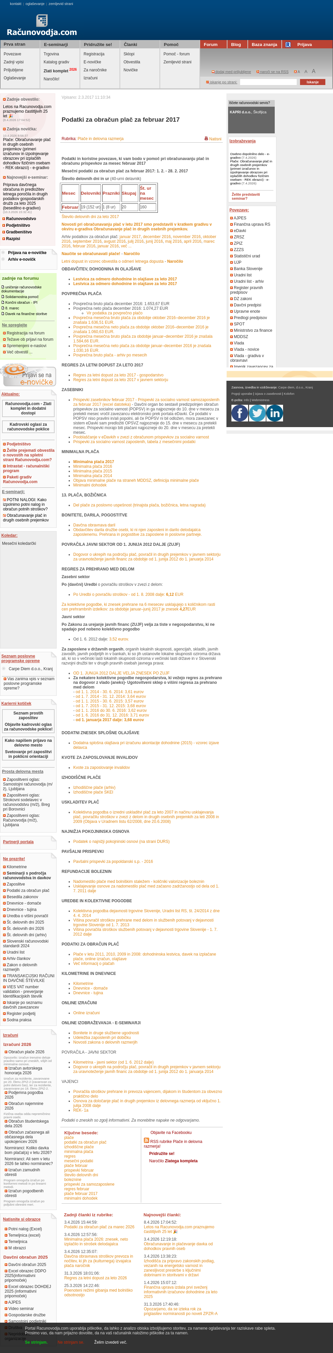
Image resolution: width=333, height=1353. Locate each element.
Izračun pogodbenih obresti (24, 1193)
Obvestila (132, 62)
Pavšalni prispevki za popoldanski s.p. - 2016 (113, 861)
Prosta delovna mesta (22, 771)
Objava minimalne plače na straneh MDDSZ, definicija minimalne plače (136, 480)
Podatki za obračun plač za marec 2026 (99, 1227)
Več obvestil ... (18, 352)
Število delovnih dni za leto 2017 (90, 216)
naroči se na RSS (272, 72)
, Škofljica (248, 112)
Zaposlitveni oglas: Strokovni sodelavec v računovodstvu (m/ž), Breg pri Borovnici (26, 802)
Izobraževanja (242, 141)
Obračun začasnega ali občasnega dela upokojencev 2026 (27, 1137)
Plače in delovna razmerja (101, 138)
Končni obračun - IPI (21, 302)
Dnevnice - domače (22, 903)
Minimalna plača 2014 (92, 475)
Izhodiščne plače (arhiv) (94, 787)
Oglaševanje (15, 78)
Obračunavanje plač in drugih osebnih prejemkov (26, 517)
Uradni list (14, 952)
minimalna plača (78, 1151)
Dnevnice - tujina (20, 909)
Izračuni (91, 78)
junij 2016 (154, 241)
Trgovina (51, 54)
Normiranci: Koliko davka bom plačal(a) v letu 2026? (28, 1150)
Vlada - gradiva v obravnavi (247, 358)
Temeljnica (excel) (22, 1235)
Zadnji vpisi (14, 62)
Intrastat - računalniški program (26, 468)
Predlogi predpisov (248, 317)
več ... (126, 246)
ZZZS (237, 249)
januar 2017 (130, 236)
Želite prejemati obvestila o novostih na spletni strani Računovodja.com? (29, 455)
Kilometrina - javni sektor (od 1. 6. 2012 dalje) (113, 1062)
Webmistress (261, 400)
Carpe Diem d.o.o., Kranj (27, 668)
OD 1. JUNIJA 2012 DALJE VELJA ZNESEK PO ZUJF (121, 673)
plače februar (76, 1165)
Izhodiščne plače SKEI (93, 792)
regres (70, 1156)
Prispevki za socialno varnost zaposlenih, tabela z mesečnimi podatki (134, 441)
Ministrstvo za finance (251, 330)
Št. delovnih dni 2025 (23, 922)
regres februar (76, 1189)
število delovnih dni (81, 1175)
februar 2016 (84, 246)
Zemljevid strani (177, 62)
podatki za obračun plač (85, 1142)
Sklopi (129, 54)
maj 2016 (173, 241)
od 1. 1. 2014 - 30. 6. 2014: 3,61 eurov (110, 692)
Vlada (237, 343)
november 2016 (186, 236)
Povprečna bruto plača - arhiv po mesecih (110, 355)
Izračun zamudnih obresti (22, 1172)
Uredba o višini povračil (25, 916)
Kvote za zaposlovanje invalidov (101, 767)
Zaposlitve (14, 884)
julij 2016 (136, 241)
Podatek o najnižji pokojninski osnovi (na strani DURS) (121, 841)
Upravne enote (245, 311)
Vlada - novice (244, 349)
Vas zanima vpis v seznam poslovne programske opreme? (29, 683)
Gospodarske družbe (25, 1315)
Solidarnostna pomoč (22, 297)
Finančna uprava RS (250, 224)
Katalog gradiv (56, 62)
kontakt (15, 4)
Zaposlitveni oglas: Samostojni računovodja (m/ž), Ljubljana (28, 784)
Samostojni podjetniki (25, 1321)
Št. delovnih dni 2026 (23, 928)
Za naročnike (95, 70)
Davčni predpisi (245, 305)
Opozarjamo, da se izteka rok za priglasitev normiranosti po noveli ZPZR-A (180, 1311)
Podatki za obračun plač (26, 890)
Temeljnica (16, 1241)
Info (246, 400)
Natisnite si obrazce (22, 1219)
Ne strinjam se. (71, 1342)
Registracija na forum (24, 333)
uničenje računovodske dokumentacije (21, 289)
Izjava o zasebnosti (268, 393)
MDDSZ (239, 336)
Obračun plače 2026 (24, 1052)
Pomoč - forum (177, 54)
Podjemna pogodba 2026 (24, 1095)
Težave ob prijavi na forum (28, 339)
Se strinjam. (36, 1342)
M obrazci (15, 1248)
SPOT (237, 324)
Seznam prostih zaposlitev (28, 715)
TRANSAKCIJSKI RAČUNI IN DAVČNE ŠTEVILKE (28, 978)
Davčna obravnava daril (94, 525)
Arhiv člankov (16, 958)
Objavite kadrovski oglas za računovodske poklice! (28, 727)
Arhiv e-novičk (22, 259)
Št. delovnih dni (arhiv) (25, 935)
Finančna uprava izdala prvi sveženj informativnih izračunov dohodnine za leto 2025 (180, 1292)
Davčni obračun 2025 (25, 1264)
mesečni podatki (78, 1161)
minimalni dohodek (81, 1198)
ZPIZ (236, 243)
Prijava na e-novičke (27, 252)
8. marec (12, 308)
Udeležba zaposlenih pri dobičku (102, 1037)
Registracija (94, 54)
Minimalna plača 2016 (92, 466)
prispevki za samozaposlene (89, 1184)
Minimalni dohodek (90, 485)
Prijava (299, 44)
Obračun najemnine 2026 (24, 1106)
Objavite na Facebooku (171, 1132)
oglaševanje (35, 4)
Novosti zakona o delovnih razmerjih (105, 1042)
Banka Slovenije (246, 268)
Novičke (131, 70)
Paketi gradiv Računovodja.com (20, 479)
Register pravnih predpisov (246, 290)
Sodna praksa (17, 1020)
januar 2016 (108, 246)
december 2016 (156, 236)
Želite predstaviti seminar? (246, 196)
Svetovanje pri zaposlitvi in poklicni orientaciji (28, 754)
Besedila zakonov (20, 897)
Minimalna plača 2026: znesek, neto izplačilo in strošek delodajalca (96, 1241)
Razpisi (11, 238)
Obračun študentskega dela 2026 (27, 1123)
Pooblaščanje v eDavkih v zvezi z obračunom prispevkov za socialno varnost (141, 437)
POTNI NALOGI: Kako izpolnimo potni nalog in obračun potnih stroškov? (25, 504)
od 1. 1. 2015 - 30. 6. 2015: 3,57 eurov (110, 701)
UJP (235, 262)
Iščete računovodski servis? (249, 103)
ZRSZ (237, 237)
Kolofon (289, 393)
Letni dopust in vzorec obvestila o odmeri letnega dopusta (113, 261)
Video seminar (19, 1308)
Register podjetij (19, 1013)
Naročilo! (51, 79)
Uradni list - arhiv (247, 281)
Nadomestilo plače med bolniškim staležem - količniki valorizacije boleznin (138, 881)
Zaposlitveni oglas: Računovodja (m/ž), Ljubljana (21, 820)
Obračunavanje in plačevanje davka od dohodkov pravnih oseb (178, 1246)
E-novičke (92, 62)
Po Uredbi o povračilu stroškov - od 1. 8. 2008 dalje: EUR (128, 594)
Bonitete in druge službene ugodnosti (106, 1033)
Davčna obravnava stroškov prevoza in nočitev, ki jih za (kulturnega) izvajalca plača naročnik (98, 1261)
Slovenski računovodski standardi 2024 (26, 943)
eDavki (238, 230)
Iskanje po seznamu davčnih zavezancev (22, 1005)
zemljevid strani (61, 4)
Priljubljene (13, 70)
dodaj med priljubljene (231, 72)
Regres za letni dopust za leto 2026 (95, 1278)
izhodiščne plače (79, 1147)
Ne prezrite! (14, 859)
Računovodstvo (19, 218)
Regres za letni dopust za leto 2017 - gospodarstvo (118, 375)
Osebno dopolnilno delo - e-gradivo (250, 155)
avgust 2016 (115, 241)
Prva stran (14, 44)
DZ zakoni (241, 298)
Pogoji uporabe (241, 393)
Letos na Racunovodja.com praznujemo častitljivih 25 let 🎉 (27, 111)
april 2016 (192, 241)
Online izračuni (86, 1013)
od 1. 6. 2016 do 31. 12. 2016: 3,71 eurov (112, 715)
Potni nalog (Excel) (23, 1229)
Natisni (215, 139)
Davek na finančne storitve (26, 314)
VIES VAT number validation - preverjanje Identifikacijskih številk (23, 992)
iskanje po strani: (221, 82)
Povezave (12, 54)
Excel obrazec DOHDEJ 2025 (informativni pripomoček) (28, 1291)
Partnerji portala (18, 842)
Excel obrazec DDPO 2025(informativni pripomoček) (25, 1276)
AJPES (13, 1302)
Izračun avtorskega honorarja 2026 (23, 1070)
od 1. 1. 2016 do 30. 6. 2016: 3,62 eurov (111, 710)
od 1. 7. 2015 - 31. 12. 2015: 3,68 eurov (111, 706)
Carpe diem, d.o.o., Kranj (295, 387)
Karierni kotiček (16, 703)
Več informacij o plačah (93, 963)
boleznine (72, 1179)
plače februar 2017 (81, 1193)
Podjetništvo (16, 225)
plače (69, 1137)
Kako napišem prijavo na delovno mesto (28, 743)
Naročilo (173, 1161)
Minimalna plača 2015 (92, 471)
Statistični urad (245, 256)
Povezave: (239, 210)
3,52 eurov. (119, 639)
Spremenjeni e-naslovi (24, 345)
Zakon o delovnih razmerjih (20, 967)
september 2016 (87, 241)
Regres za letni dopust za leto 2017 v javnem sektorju (120, 379)
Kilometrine (15, 867)
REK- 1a (80, 1110)
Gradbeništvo (17, 232)
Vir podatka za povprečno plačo (115, 313)
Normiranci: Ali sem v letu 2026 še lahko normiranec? (29, 1161)
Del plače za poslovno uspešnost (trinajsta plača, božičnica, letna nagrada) (139, 505)
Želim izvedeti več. (110, 1342)
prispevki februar (79, 1170)
